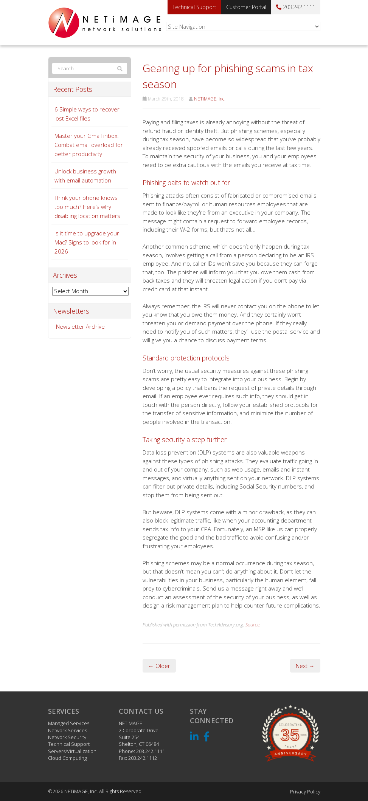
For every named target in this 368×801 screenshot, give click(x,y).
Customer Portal (246, 7)
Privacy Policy (305, 791)
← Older (159, 666)
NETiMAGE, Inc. (209, 99)
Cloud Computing (67, 758)
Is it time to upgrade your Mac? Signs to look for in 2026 (86, 242)
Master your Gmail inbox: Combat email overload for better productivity (88, 145)
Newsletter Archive (80, 326)
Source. (253, 624)
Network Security (67, 737)
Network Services (67, 730)
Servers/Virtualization (72, 751)
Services (63, 711)
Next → (305, 666)
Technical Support (194, 7)
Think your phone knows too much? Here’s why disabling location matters (87, 207)
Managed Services (68, 723)
